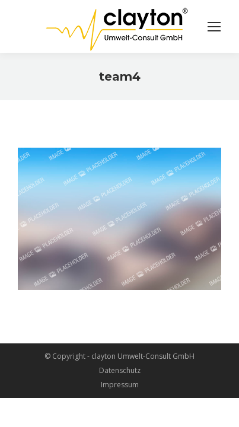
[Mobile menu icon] (214, 27)
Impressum (120, 385)
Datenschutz (120, 370)
